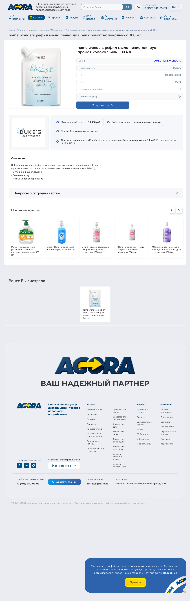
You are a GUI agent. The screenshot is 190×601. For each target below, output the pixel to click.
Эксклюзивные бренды (144, 423)
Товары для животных (118, 447)
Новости (128, 17)
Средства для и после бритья (120, 418)
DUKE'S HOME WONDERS (167, 60)
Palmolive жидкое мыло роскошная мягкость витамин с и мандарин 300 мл (25, 251)
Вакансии (165, 422)
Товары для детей (118, 432)
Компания (166, 404)
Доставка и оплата (142, 410)
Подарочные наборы (93, 442)
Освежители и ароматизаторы (95, 434)
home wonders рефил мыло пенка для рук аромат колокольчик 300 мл (94, 314)
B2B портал (89, 17)
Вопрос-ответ (167, 426)
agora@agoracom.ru (97, 483)
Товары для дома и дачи (119, 440)
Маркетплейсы (144, 443)
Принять (135, 582)
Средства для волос (119, 410)
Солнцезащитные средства (95, 449)
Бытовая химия (94, 409)
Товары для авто (118, 425)
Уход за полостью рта (119, 465)
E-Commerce (109, 17)
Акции (140, 429)
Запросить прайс (102, 105)
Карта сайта (167, 443)
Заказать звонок (64, 481)
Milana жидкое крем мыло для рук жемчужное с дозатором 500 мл (130, 250)
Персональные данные (168, 432)
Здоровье (91, 424)
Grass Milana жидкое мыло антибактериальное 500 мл (60, 248)
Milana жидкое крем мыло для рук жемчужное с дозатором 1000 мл (95, 250)
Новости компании (166, 410)
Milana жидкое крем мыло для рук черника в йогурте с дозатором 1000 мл (166, 250)
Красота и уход (94, 429)
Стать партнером (168, 17)
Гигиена (91, 419)
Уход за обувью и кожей (117, 456)
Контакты (148, 17)
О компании (17, 17)
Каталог (36, 17)
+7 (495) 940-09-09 (155, 8)
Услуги (72, 17)
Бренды (54, 17)
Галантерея (92, 414)
